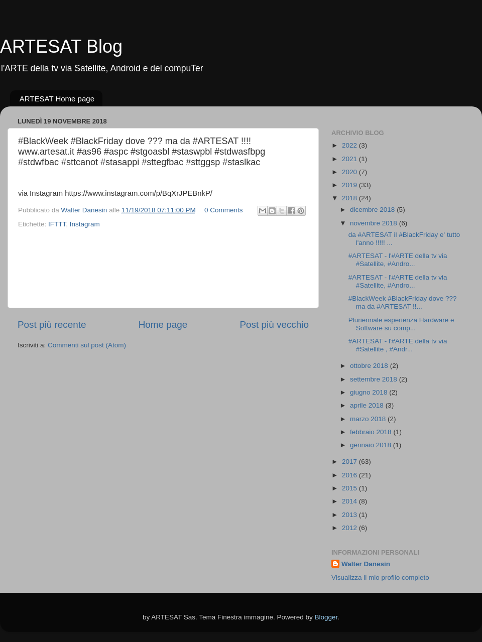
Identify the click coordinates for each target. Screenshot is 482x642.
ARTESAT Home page (57, 98)
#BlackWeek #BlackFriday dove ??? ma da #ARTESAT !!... (402, 302)
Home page (163, 324)
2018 (350, 198)
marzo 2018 (369, 419)
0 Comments (223, 210)
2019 (350, 185)
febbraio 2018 (371, 432)
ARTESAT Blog (61, 46)
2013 (350, 515)
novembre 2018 (374, 223)
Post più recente (52, 324)
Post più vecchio (274, 324)
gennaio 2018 (371, 445)
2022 (350, 145)
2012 (350, 528)
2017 (350, 461)
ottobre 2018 (370, 365)
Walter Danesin (365, 564)
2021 (350, 159)
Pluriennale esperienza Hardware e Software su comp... (401, 324)
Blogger (326, 617)
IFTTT (57, 224)
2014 (350, 501)
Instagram (85, 224)
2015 (350, 488)
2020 (350, 172)
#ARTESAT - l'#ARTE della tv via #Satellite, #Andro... (397, 260)
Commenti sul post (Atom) (87, 345)
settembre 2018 (374, 379)
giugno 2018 (369, 392)
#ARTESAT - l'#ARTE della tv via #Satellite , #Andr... (397, 345)
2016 (350, 475)
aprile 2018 (368, 405)
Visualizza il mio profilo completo (380, 577)
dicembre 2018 (373, 209)
